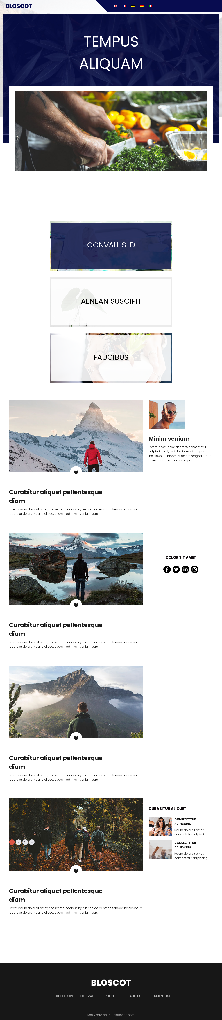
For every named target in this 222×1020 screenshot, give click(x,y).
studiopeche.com (122, 1015)
